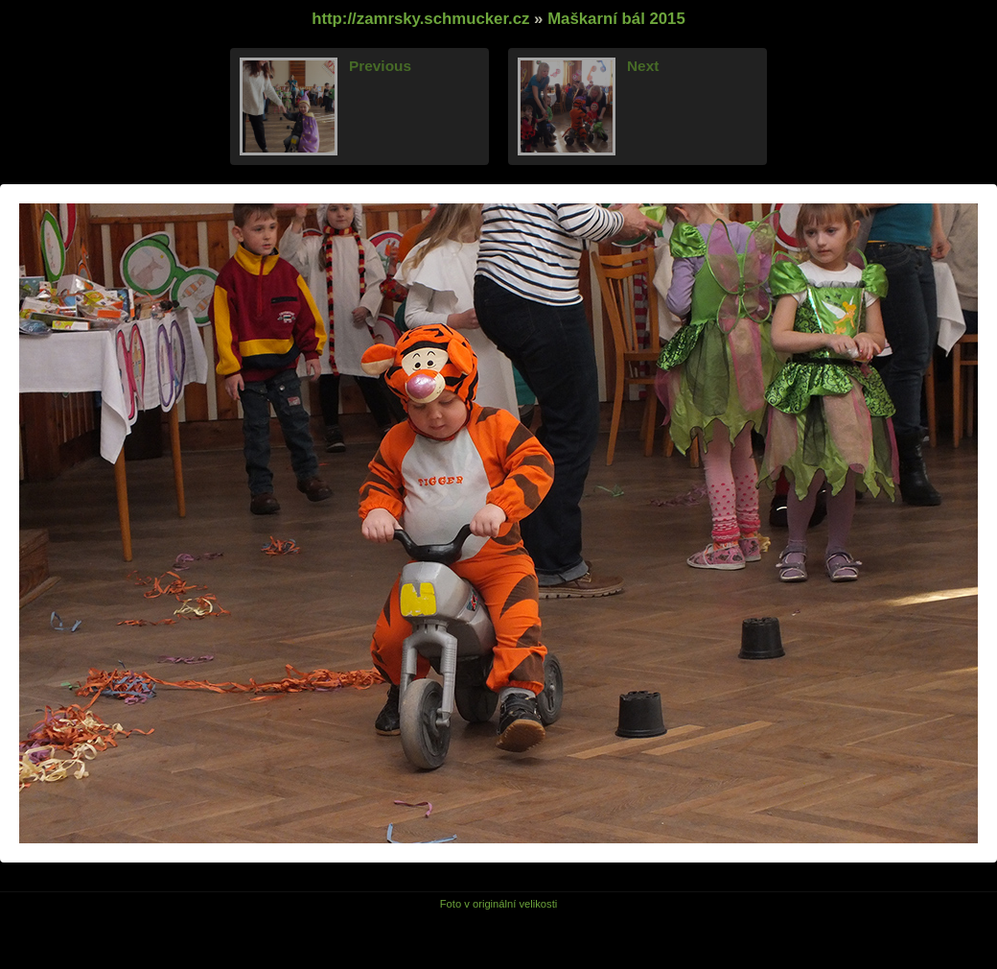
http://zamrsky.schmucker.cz (420, 19)
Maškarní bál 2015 (616, 19)
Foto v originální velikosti (499, 904)
